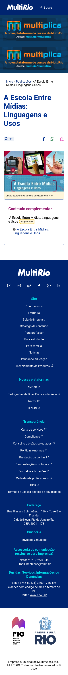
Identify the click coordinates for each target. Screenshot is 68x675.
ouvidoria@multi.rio (34, 540)
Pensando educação (34, 359)
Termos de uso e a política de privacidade (34, 492)
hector (34, 401)
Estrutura (34, 313)
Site (34, 299)
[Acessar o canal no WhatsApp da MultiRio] (49, 286)
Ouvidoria (34, 532)
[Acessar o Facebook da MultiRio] (39, 286)
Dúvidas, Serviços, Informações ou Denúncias (34, 574)
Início (9, 81)
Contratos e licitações (34, 471)
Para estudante (34, 339)
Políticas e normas (34, 450)
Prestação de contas (34, 457)
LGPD (34, 485)
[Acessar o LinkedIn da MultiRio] (59, 286)
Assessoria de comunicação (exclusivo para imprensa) (34, 551)
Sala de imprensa (34, 319)
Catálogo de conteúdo (34, 326)
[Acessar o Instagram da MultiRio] (19, 286)
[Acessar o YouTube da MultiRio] (9, 286)
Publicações (24, 81)
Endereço (34, 505)
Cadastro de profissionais (34, 478)
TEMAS (34, 408)
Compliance (34, 436)
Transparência (34, 421)
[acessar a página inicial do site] (20, 7)
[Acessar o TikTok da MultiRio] (29, 286)
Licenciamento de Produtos (34, 366)
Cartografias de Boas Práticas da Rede (34, 394)
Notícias (34, 352)
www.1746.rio (38, 595)
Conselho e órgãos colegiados (34, 443)
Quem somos (34, 306)
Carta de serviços (34, 429)
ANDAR (34, 387)
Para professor (34, 332)
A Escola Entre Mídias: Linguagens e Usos (31, 231)
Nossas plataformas (34, 379)
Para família (34, 346)
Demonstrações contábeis (34, 464)
